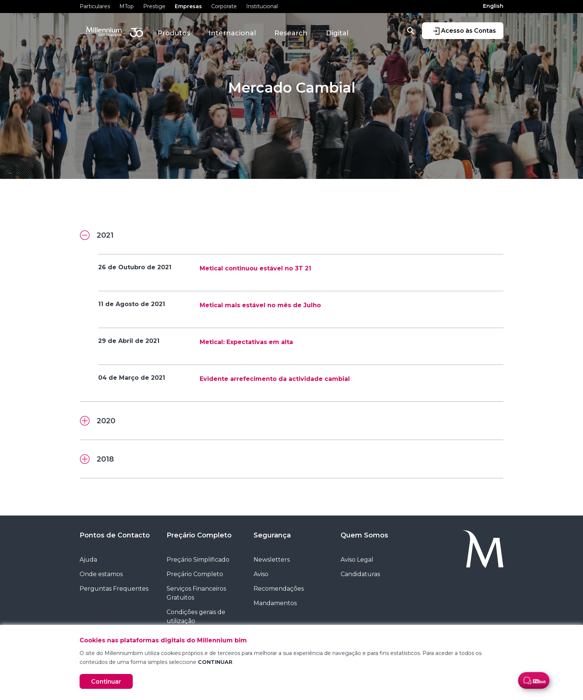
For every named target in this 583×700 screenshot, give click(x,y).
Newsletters (272, 559)
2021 (96, 235)
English (493, 6)
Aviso (261, 574)
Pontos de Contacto (115, 535)
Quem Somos (364, 535)
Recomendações (279, 588)
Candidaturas (360, 574)
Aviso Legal (357, 559)
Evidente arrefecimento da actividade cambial (275, 378)
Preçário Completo (199, 535)
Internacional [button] (232, 33)
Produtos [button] (174, 33)
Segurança (272, 535)
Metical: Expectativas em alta (246, 342)
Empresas (188, 6)
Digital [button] (337, 33)
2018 (97, 459)
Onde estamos (101, 574)
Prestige (154, 6)
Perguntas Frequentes (114, 588)
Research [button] (290, 33)
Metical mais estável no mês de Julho (260, 305)
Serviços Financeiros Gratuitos (196, 593)
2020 (97, 421)
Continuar (106, 681)
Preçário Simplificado (198, 559)
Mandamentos (275, 603)
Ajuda (88, 559)
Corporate (224, 6)
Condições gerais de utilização (196, 616)
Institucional (262, 6)
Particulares (95, 6)
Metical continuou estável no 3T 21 (255, 268)
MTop (126, 6)
